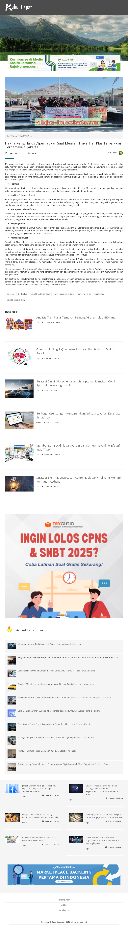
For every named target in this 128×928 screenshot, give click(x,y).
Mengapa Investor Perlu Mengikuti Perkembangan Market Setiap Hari (49, 644)
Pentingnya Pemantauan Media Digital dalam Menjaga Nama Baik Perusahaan (104, 816)
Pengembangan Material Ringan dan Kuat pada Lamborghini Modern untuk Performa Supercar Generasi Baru (68, 657)
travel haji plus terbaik (64, 294)
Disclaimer (64, 910)
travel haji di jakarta (16, 300)
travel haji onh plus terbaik (36, 269)
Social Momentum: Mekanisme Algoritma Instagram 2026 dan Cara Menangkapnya (102, 840)
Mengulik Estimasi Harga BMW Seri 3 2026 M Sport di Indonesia (47, 750)
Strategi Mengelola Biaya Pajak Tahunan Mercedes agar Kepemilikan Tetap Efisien (56, 737)
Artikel (64, 905)
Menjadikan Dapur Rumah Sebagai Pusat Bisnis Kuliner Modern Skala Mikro (40, 816)
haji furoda (99, 294)
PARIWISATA (26, 136)
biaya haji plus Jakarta (50, 259)
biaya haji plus (84, 294)
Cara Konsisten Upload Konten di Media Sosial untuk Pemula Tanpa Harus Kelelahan (56, 670)
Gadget (38, 423)
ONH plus (22, 294)
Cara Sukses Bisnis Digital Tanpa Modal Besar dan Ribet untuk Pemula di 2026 (54, 724)
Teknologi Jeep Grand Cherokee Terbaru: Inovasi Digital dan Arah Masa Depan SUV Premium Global (63, 764)
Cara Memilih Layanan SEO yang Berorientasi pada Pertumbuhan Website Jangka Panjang (59, 710)
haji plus (10, 294)
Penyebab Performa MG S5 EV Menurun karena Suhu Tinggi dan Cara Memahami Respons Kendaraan (65, 697)
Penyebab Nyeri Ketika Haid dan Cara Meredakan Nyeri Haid (39, 839)
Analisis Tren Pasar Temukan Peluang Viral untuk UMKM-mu (75, 317)
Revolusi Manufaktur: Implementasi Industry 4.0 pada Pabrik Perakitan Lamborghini (56, 684)
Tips (37, 323)
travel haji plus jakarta (64, 174)
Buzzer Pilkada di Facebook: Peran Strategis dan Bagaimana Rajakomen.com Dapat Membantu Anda (102, 790)
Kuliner (25, 822)
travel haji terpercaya (40, 294)
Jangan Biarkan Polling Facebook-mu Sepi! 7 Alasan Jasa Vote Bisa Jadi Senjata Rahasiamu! (39, 788)
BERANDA (12, 136)
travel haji (94, 269)
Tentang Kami (64, 899)
